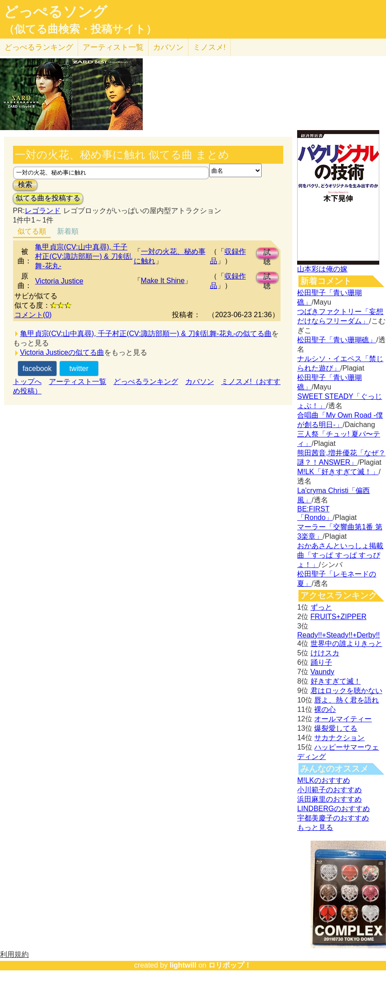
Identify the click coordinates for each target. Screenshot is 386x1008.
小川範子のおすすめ (329, 790)
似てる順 (32, 231)
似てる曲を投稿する (48, 198)
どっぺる (38, 47)
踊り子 (321, 662)
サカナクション (339, 738)
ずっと (321, 607)
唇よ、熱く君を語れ (346, 700)
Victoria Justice (59, 281)
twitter (78, 368)
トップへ (27, 381)
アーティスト (113, 47)
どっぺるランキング (146, 381)
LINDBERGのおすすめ (333, 808)
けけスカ (325, 653)
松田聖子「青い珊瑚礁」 (336, 340)
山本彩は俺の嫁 (322, 269)
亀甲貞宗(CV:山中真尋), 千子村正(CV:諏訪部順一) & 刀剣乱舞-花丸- (83, 256)
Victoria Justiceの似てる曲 (62, 352)
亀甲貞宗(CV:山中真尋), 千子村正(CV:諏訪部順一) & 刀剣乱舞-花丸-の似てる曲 (146, 333)
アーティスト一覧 (77, 381)
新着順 (68, 231)
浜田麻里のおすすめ (329, 799)
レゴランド (43, 210)
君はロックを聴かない (346, 690)
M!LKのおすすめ (323, 780)
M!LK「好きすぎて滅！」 (337, 472)
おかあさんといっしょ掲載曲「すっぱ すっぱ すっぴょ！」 (340, 555)
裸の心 (325, 709)
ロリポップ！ (229, 965)
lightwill (183, 965)
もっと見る (315, 827)
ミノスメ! (209, 47)
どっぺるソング (55, 12)
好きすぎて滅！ (336, 681)
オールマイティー (343, 719)
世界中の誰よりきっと (346, 643)
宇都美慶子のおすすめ (333, 818)
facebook (37, 368)
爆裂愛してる (335, 728)
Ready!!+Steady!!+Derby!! (338, 635)
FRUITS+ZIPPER (339, 616)
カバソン (168, 47)
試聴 (267, 254)
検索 (25, 184)
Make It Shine (163, 280)
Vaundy (322, 672)
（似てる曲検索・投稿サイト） (80, 29)
